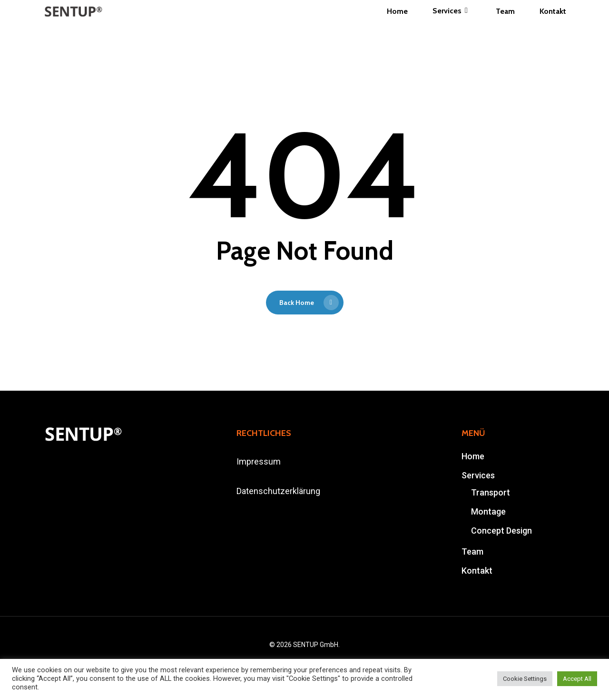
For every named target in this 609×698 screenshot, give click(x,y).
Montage (488, 511)
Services (478, 475)
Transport (490, 492)
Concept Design (501, 531)
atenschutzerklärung (281, 491)
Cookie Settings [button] (525, 678)
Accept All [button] (577, 678)
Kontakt (477, 571)
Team (472, 551)
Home (473, 456)
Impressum (258, 461)
